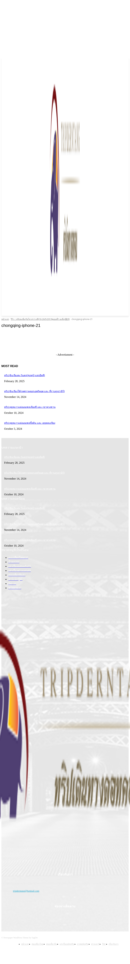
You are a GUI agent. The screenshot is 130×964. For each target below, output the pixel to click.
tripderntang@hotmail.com (26, 891)
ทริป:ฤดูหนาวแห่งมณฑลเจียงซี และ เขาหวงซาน (30, 407)
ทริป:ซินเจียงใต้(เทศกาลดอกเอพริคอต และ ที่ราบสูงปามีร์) (34, 391)
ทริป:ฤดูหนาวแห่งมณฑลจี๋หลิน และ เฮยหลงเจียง (29, 423)
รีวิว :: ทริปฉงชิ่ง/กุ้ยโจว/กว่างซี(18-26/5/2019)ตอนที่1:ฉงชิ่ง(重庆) (40, 319)
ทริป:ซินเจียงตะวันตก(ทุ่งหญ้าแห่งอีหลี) (24, 375)
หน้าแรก (5, 319)
